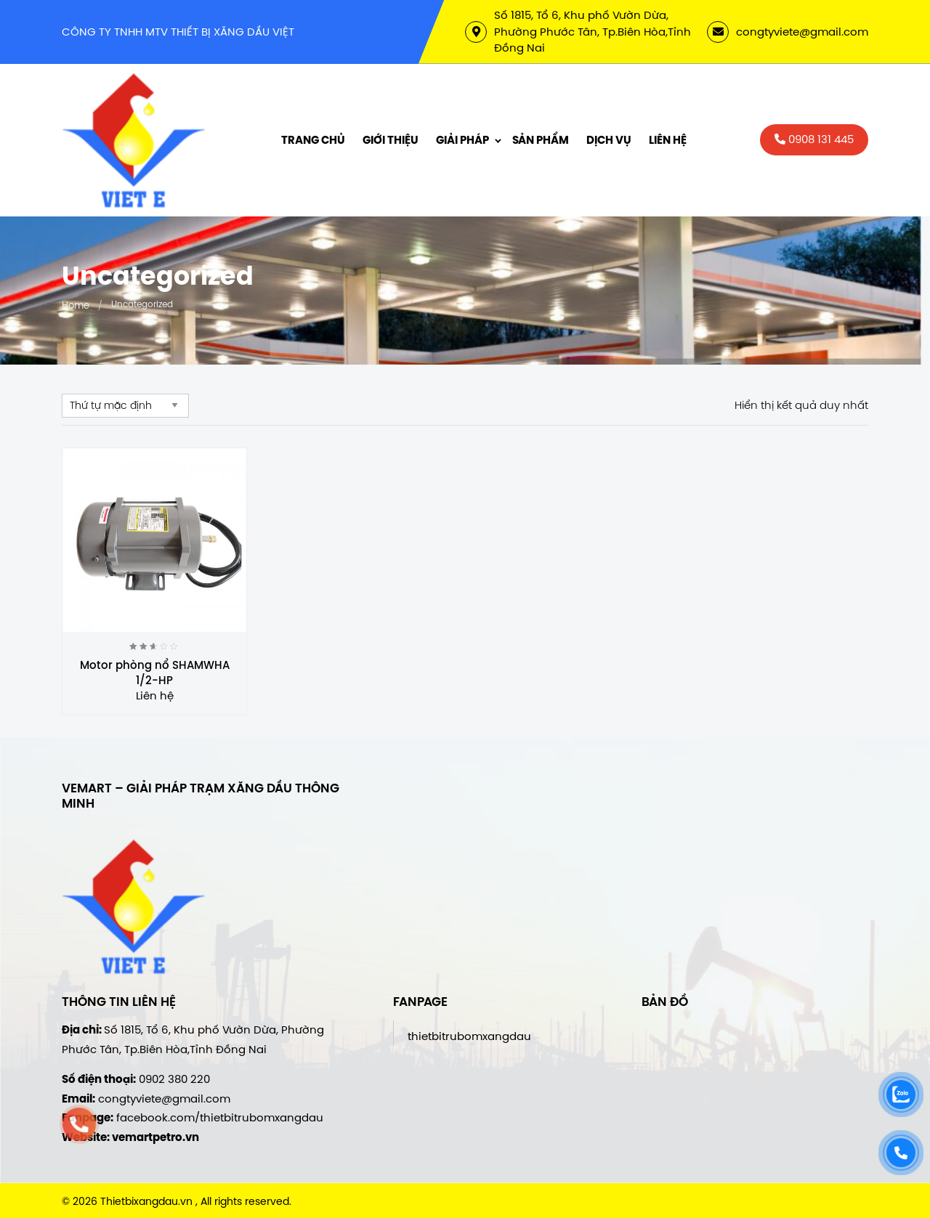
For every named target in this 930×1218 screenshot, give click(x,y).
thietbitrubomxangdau (469, 1036)
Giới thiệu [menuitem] (390, 140)
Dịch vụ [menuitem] (608, 140)
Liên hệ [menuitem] (668, 140)
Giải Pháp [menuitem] (462, 140)
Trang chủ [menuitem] (313, 140)
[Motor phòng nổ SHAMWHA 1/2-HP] (154, 540)
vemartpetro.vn (155, 1137)
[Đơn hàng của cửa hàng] (125, 406)
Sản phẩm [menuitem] (540, 140)
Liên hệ (155, 695)
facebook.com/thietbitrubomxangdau (219, 1117)
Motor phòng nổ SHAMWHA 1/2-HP (155, 672)
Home (75, 305)
